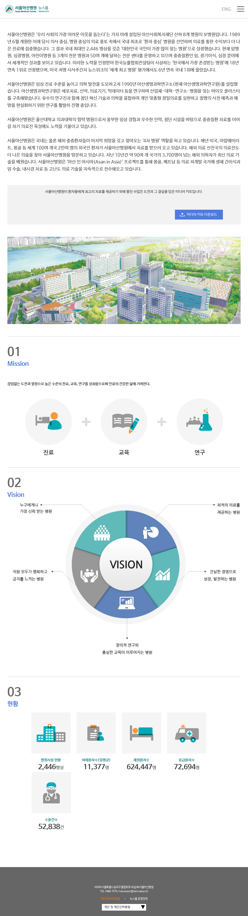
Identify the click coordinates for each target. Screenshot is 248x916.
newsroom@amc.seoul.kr (133, 891)
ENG (226, 9)
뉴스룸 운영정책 (139, 898)
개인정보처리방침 (110, 898)
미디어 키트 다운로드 (202, 214)
